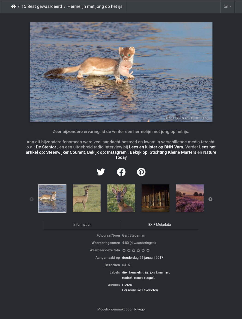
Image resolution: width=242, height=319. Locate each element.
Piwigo (139, 309)
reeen (138, 278)
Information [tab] (82, 225)
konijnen (162, 272)
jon (152, 272)
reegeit (149, 278)
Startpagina (13, 6)
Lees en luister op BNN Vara (156, 147)
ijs (146, 272)
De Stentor (46, 147)
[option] (52, 198)
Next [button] (210, 199)
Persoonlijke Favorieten (140, 290)
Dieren (127, 285)
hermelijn (136, 272)
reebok (127, 278)
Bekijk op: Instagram (106, 152)
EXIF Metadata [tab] (159, 225)
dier (125, 272)
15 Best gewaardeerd (41, 6)
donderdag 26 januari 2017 (142, 258)
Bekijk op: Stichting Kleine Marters (163, 152)
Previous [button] (31, 199)
